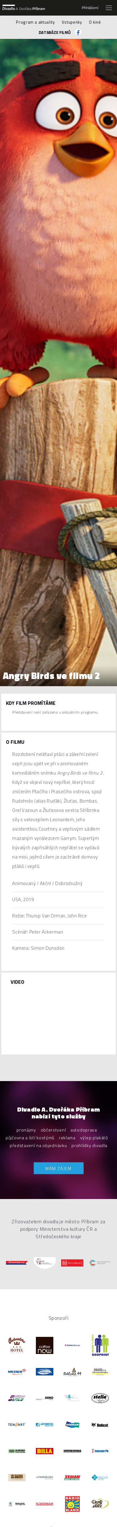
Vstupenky (72, 22)
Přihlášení (90, 8)
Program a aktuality (35, 22)
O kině (95, 22)
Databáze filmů (55, 32)
